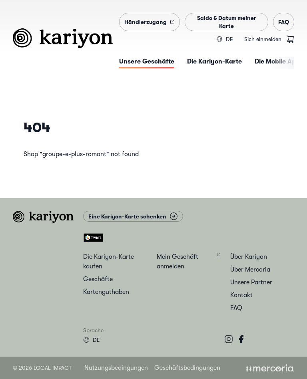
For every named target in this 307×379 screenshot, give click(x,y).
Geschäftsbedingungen (187, 367)
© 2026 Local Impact (42, 368)
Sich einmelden (262, 39)
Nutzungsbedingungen (116, 367)
